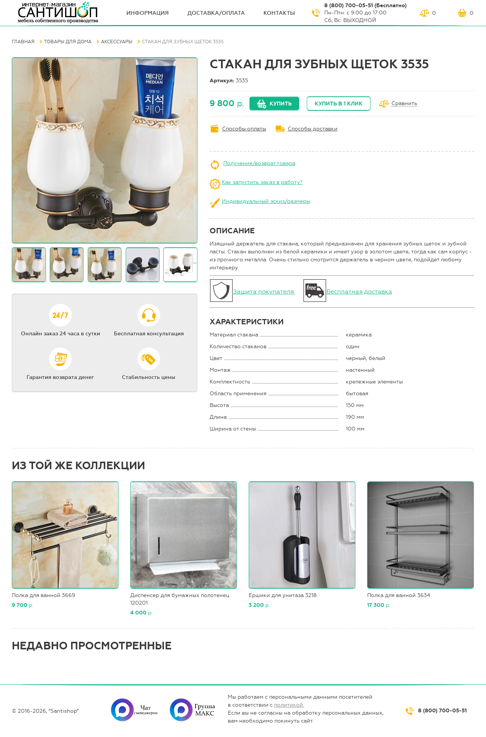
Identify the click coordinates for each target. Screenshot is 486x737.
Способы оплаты (244, 129)
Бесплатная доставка (359, 291)
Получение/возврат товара (259, 163)
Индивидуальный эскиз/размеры (266, 201)
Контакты (279, 13)
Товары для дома (68, 41)
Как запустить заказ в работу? (262, 182)
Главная (23, 41)
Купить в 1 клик (339, 104)
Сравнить (404, 104)
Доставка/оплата (216, 13)
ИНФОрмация (147, 13)
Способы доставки (313, 129)
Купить (281, 104)
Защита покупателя (264, 291)
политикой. (289, 705)
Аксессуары (117, 41)
